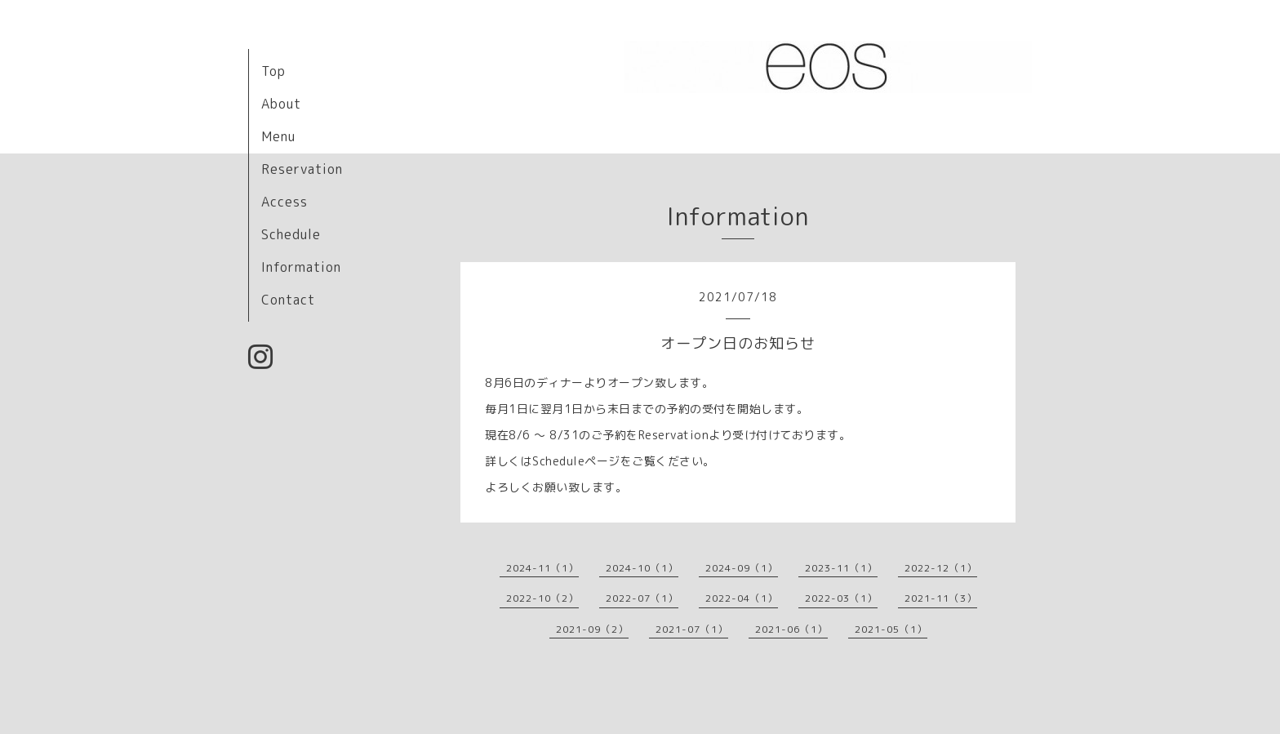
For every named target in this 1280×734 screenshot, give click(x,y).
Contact (288, 300)
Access (284, 202)
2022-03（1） (841, 598)
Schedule (291, 234)
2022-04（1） (741, 598)
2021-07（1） (692, 629)
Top (273, 71)
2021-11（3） (940, 598)
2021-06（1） (791, 629)
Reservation (302, 169)
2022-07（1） (642, 598)
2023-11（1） (841, 568)
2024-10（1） (642, 568)
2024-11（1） (542, 568)
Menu (278, 136)
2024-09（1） (741, 568)
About (281, 104)
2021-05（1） (891, 629)
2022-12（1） (940, 568)
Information (301, 267)
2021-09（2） (592, 629)
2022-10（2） (542, 598)
